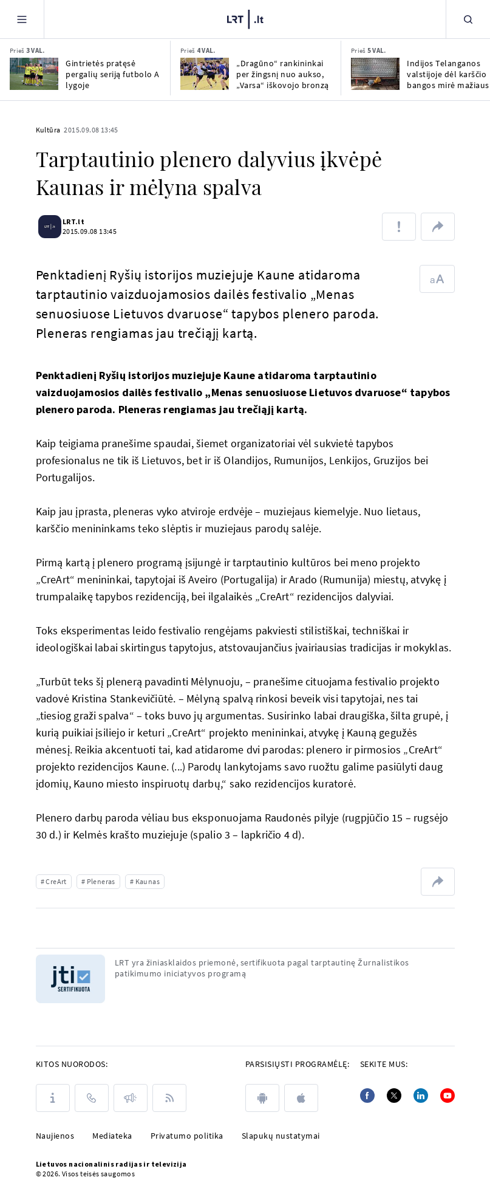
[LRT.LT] (245, 18)
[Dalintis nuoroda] (438, 227)
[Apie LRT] (53, 1098)
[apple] (301, 1098)
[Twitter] (394, 1095)
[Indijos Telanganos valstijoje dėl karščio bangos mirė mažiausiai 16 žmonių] (375, 74)
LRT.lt (81, 221)
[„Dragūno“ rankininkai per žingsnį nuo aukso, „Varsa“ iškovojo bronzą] (204, 74)
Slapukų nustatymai (281, 1135)
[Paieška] (468, 19)
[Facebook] (367, 1095)
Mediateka (112, 1135)
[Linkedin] (420, 1095)
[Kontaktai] (92, 1098)
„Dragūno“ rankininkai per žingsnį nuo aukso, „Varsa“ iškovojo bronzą (282, 74)
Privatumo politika (187, 1135)
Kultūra (48, 129)
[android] (262, 1098)
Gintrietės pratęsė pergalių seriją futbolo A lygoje (113, 74)
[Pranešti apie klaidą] (399, 227)
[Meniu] (22, 19)
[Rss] (169, 1098)
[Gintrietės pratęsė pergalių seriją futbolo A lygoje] (34, 74)
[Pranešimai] (131, 1098)
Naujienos (55, 1135)
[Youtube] (447, 1095)
